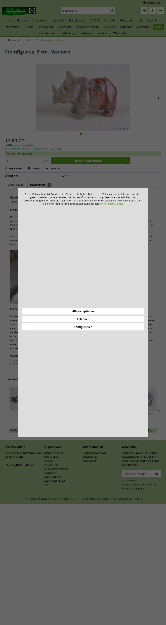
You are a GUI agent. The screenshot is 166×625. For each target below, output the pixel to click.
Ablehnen (83, 319)
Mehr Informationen (111, 203)
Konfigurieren (83, 327)
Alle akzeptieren (83, 311)
